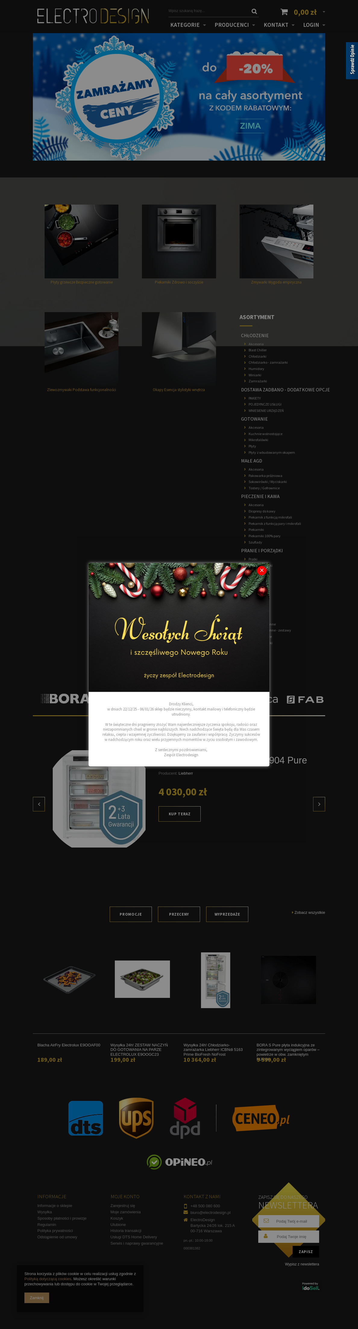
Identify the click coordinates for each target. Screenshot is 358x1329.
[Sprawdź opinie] (352, 61)
